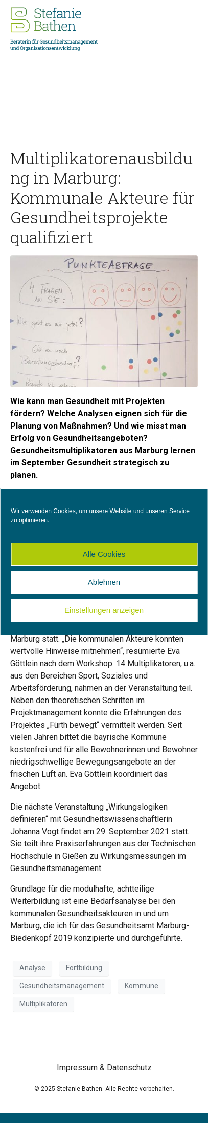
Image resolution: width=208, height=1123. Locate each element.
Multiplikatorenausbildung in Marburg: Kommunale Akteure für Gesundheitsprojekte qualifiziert (102, 197)
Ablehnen (104, 582)
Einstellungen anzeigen (104, 610)
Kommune (141, 986)
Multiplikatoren (43, 1004)
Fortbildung (84, 968)
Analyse (32, 968)
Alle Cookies (104, 553)
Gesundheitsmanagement (61, 986)
